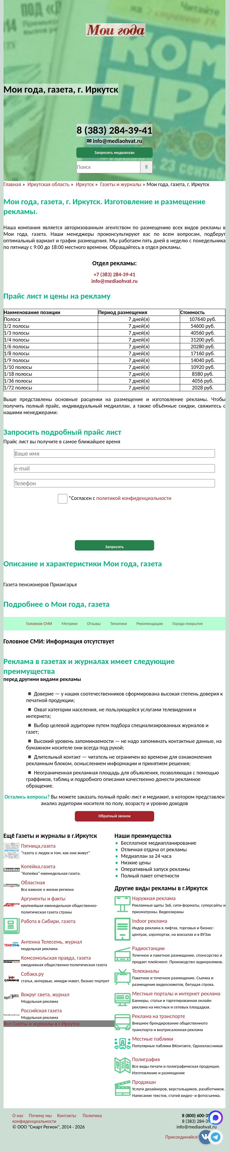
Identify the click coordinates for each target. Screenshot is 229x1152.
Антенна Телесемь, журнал (51, 942)
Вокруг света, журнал (45, 994)
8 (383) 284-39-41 (199, 1121)
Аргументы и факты (43, 898)
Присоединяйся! (182, 1137)
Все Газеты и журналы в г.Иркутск (42, 1023)
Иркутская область (48, 184)
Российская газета (41, 1010)
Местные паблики (152, 1039)
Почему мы (40, 1115)
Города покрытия (188, 623)
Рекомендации (150, 623)
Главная (12, 184)
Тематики (118, 623)
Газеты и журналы (120, 184)
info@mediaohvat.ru (114, 281)
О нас (18, 1115)
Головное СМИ (39, 623)
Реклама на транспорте (158, 1016)
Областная (33, 882)
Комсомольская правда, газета (56, 958)
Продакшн (144, 1082)
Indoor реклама (149, 921)
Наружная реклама (154, 898)
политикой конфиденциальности (133, 498)
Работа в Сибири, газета (48, 921)
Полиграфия (146, 1059)
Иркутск (85, 184)
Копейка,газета (38, 866)
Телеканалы (145, 971)
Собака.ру (32, 974)
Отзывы (94, 623)
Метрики (69, 623)
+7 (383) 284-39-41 (114, 274)
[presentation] (114, 522)
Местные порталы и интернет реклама (176, 993)
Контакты (66, 1115)
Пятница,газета (38, 846)
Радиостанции (148, 948)
